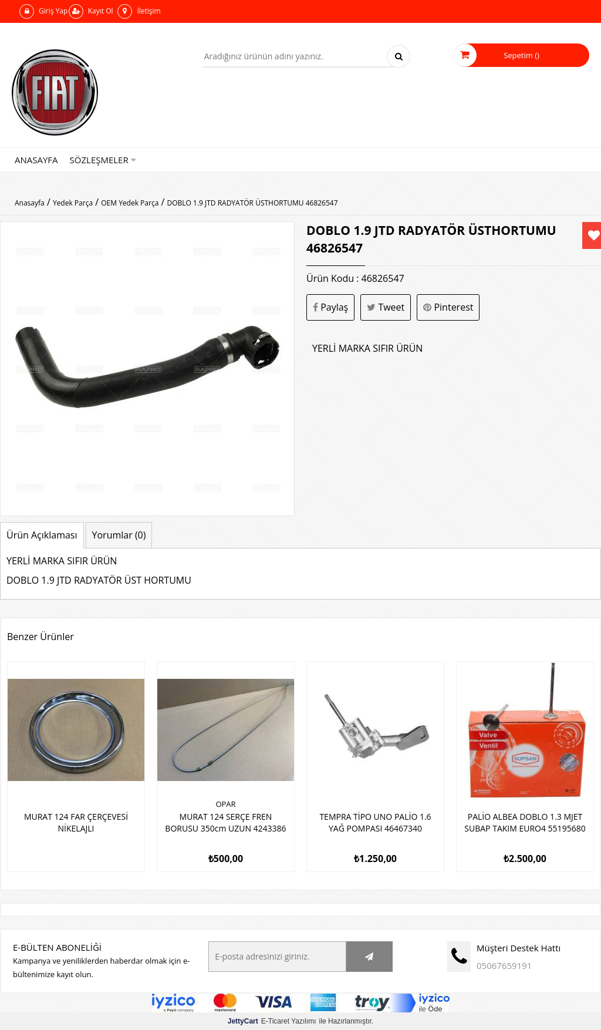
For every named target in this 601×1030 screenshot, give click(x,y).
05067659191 (504, 965)
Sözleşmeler (103, 160)
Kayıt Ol (91, 11)
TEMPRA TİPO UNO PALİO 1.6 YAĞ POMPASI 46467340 (375, 822)
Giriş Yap (43, 11)
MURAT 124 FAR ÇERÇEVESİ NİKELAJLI (76, 822)
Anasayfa (36, 160)
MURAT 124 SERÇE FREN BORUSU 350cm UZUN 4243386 (225, 822)
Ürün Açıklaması (41, 535)
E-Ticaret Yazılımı (272, 1021)
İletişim (138, 11)
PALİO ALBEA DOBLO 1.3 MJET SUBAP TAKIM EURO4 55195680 (524, 822)
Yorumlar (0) (119, 535)
